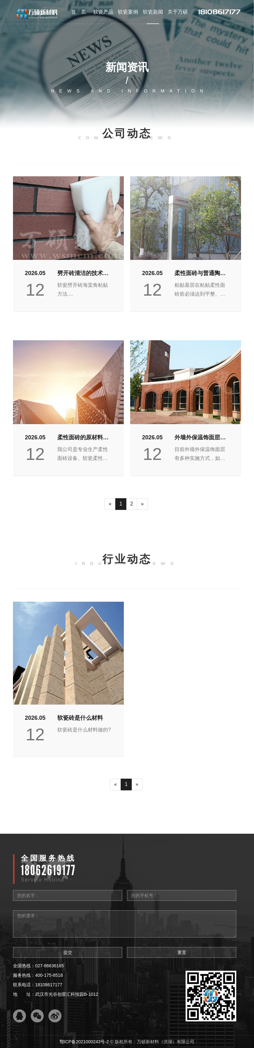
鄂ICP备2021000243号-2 (84, 1041)
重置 (181, 952)
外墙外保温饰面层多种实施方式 (200, 438)
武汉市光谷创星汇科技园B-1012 (66, 994)
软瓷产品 (103, 12)
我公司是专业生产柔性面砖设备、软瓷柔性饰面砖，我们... (82, 455)
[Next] (142, 504)
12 (35, 289)
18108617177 (219, 12)
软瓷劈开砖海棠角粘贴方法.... (82, 289)
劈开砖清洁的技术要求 (83, 274)
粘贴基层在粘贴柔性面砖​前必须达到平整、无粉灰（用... (200, 290)
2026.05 (35, 273)
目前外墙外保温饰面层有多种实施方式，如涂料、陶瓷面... (200, 455)
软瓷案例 (128, 12)
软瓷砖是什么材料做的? (84, 729)
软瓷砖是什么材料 (80, 718)
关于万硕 (178, 12)
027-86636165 (49, 965)
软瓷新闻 (153, 12)
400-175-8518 (49, 975)
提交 (67, 952)
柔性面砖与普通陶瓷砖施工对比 (200, 274)
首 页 (78, 12)
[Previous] (110, 504)
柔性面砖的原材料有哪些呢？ (83, 438)
